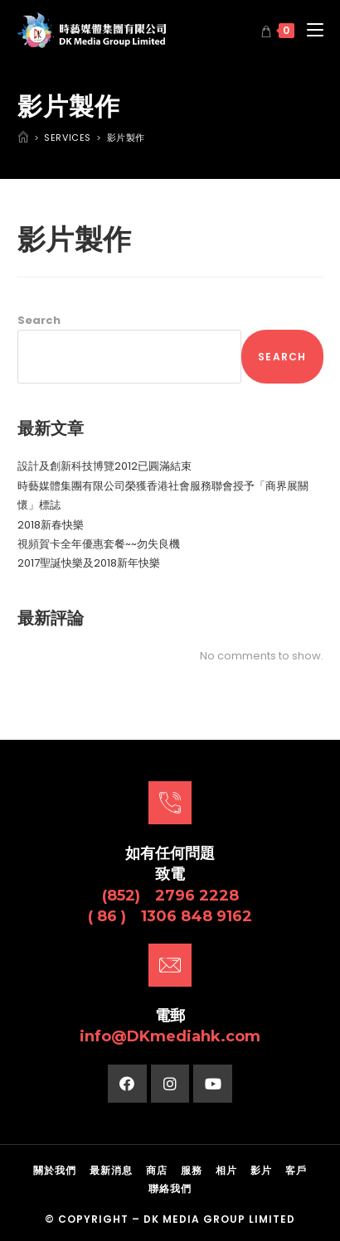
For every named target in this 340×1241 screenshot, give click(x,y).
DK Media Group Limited (219, 1219)
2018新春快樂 (50, 525)
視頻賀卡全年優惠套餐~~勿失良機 (98, 544)
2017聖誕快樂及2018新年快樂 (88, 563)
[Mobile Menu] (308, 30)
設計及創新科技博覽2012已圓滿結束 (104, 466)
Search (39, 320)
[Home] (23, 137)
